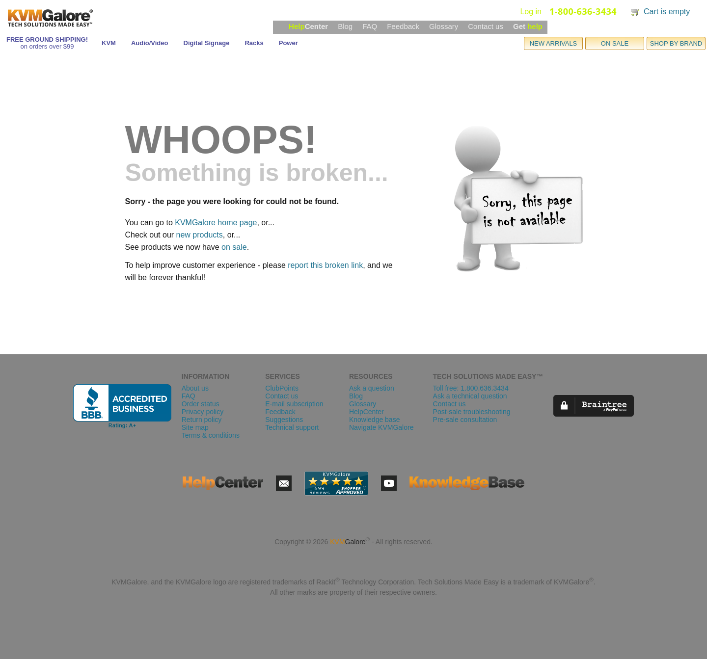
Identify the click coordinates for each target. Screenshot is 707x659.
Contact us (485, 26)
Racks (254, 43)
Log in (531, 11)
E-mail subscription (294, 404)
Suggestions (284, 419)
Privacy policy (203, 412)
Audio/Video (149, 43)
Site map (195, 427)
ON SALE (614, 43)
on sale (234, 247)
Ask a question (371, 388)
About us (195, 388)
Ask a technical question (470, 396)
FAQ (369, 26)
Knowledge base (374, 419)
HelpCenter (366, 412)
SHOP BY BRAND (676, 43)
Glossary (443, 26)
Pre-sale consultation (465, 419)
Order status (200, 404)
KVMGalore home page (216, 222)
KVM (109, 43)
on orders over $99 (47, 46)
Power (288, 43)
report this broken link (325, 265)
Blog (345, 26)
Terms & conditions (211, 435)
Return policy (202, 419)
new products (199, 235)
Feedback (403, 26)
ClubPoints (282, 388)
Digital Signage (207, 43)
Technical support (292, 427)
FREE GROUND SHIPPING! (47, 39)
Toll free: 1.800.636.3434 (471, 388)
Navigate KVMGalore (381, 427)
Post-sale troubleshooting (472, 412)
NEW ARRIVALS (553, 43)
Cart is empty (667, 11)
